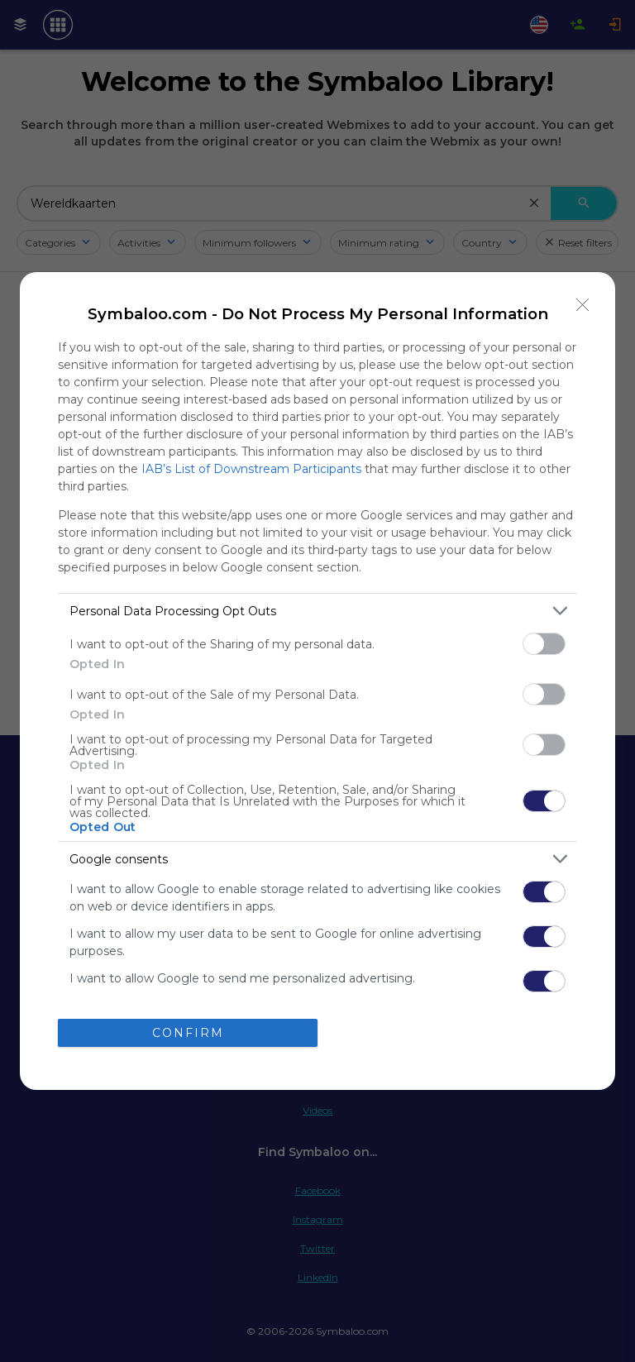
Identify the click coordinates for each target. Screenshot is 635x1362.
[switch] (544, 644)
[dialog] (317, 680)
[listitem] (317, 611)
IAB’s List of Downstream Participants (251, 468)
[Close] (583, 304)
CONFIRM (188, 1032)
